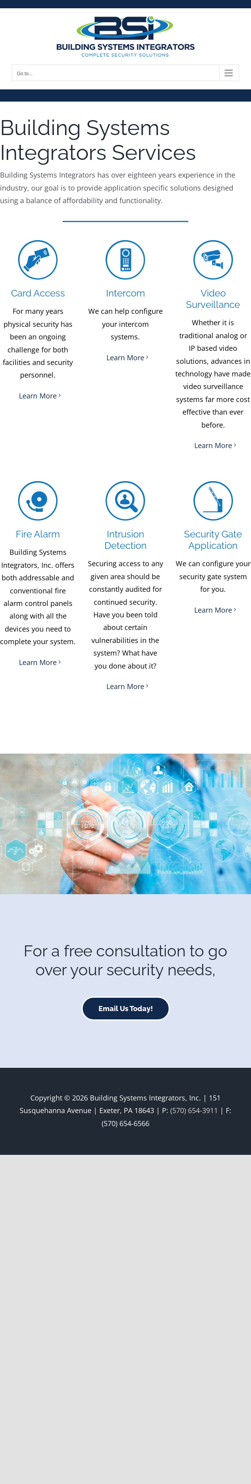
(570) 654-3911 (194, 1110)
